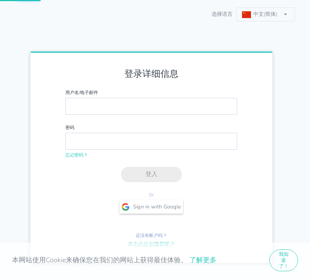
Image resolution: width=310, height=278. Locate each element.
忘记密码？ (76, 155)
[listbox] (265, 14)
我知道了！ (284, 260)
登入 (151, 174)
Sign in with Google (151, 207)
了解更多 (202, 259)
